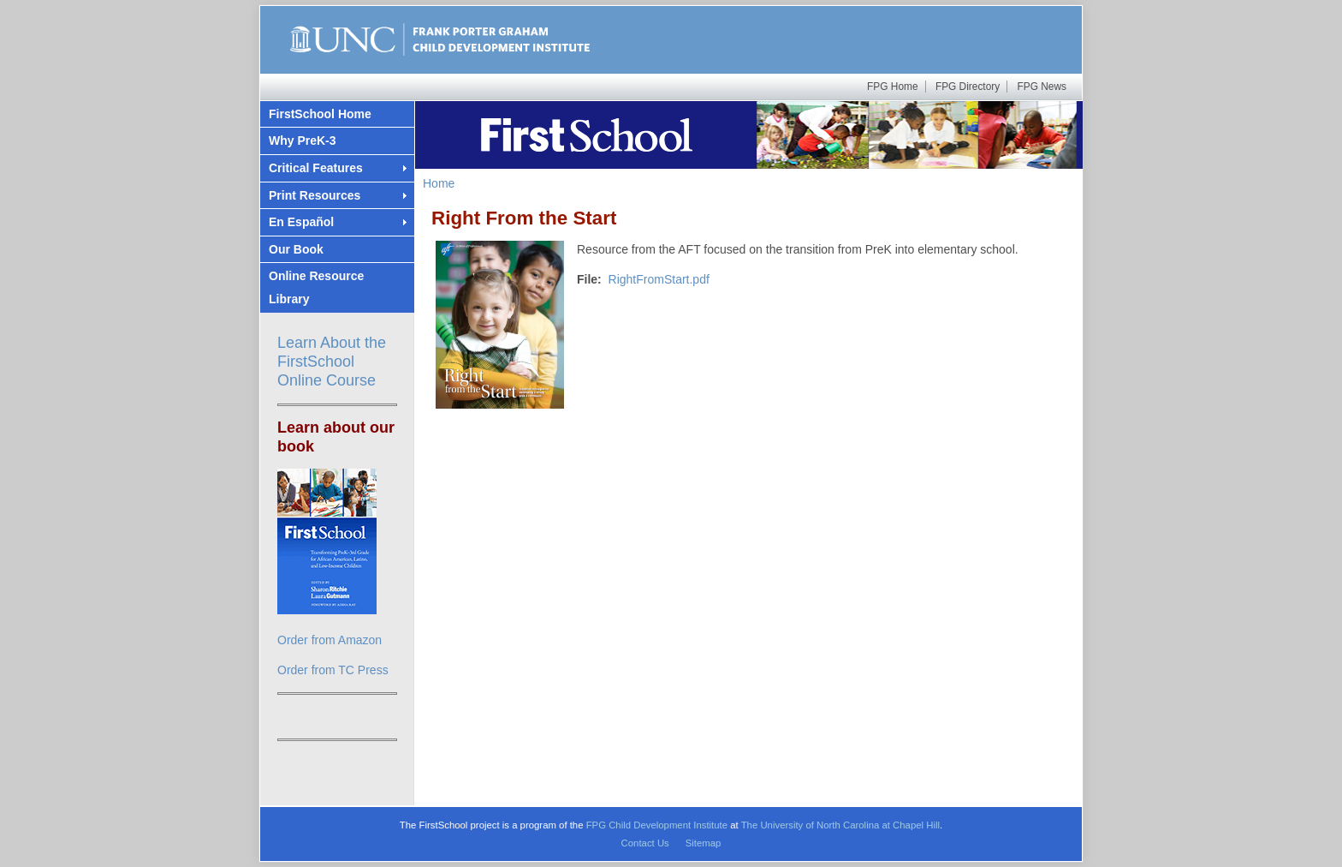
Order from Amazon (329, 640)
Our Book (296, 249)
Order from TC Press (333, 670)
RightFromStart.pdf (659, 279)
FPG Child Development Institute (656, 825)
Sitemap (703, 843)
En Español (301, 222)
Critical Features (316, 168)
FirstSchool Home (320, 114)
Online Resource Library (316, 287)
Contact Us (645, 843)
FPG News (1042, 87)
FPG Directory (967, 87)
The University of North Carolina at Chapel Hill (840, 825)
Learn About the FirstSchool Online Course (331, 361)
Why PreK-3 (302, 140)
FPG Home (892, 87)
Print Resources (314, 195)
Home (438, 183)
